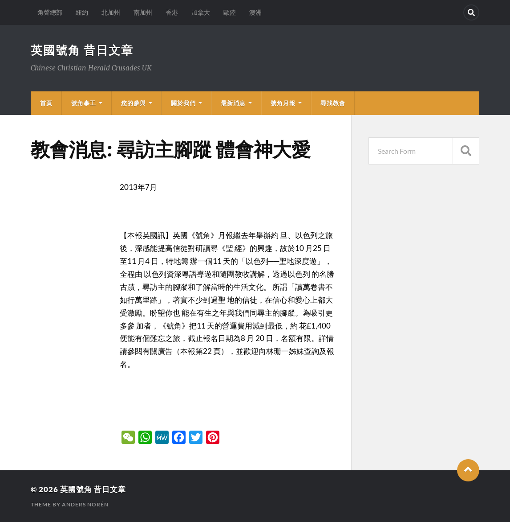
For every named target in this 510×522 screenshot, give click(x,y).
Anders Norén (85, 504)
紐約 (82, 12)
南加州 (143, 12)
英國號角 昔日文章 (82, 50)
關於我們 (183, 103)
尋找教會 (332, 103)
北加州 (110, 12)
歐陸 (229, 12)
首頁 (46, 103)
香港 (172, 12)
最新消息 (233, 103)
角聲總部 (49, 12)
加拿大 (200, 12)
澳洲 (255, 12)
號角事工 (83, 103)
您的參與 (133, 103)
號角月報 (283, 103)
